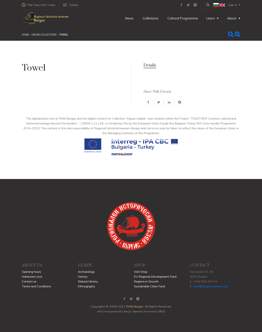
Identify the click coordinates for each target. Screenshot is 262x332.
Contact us (29, 281)
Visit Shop (140, 272)
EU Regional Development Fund (155, 276)
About (233, 18)
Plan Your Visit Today (38, 5)
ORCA (161, 311)
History (83, 276)
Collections (150, 18)
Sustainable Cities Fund (149, 286)
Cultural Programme (182, 18)
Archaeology (86, 272)
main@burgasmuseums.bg (210, 286)
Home (25, 34)
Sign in (234, 5)
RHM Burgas (134, 306)
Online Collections (44, 34)
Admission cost (32, 276)
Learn (212, 18)
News (129, 18)
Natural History (88, 281)
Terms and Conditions (36, 286)
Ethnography (86, 286)
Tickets (70, 5)
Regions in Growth (146, 281)
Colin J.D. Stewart (132, 311)
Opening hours (31, 272)
